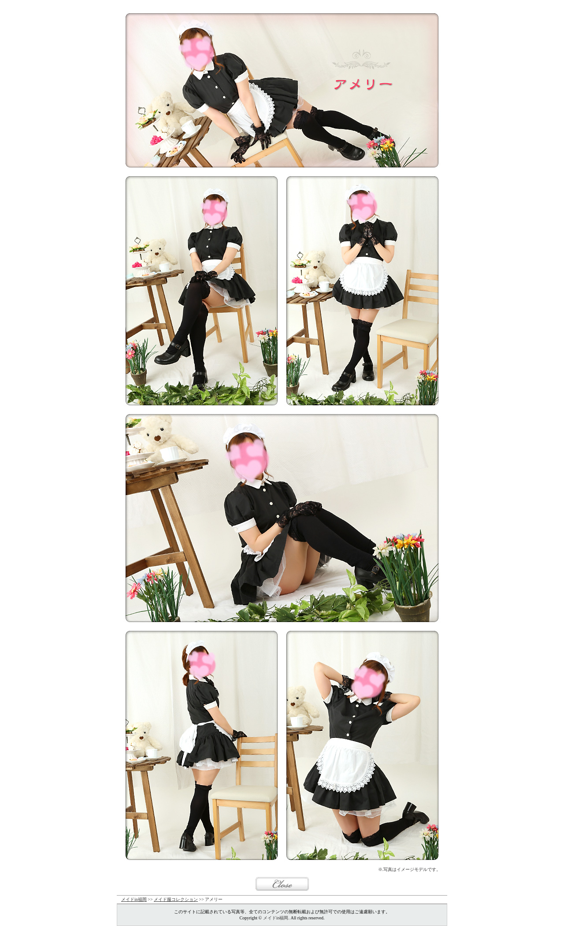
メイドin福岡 (134, 899)
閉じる (282, 884)
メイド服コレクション (176, 899)
